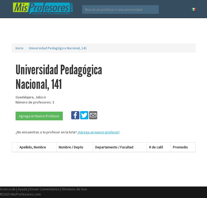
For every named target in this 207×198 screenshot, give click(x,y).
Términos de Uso (74, 189)
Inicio (19, 48)
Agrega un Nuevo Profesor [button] (39, 116)
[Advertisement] (105, 30)
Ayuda (22, 189)
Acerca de (8, 189)
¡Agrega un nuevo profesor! (98, 132)
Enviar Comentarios (44, 189)
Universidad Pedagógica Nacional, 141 (58, 48)
